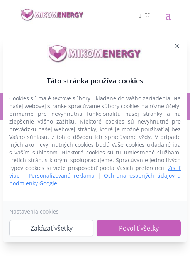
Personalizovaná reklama (62, 175)
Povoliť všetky (139, 228)
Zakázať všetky (52, 228)
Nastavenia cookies (34, 211)
